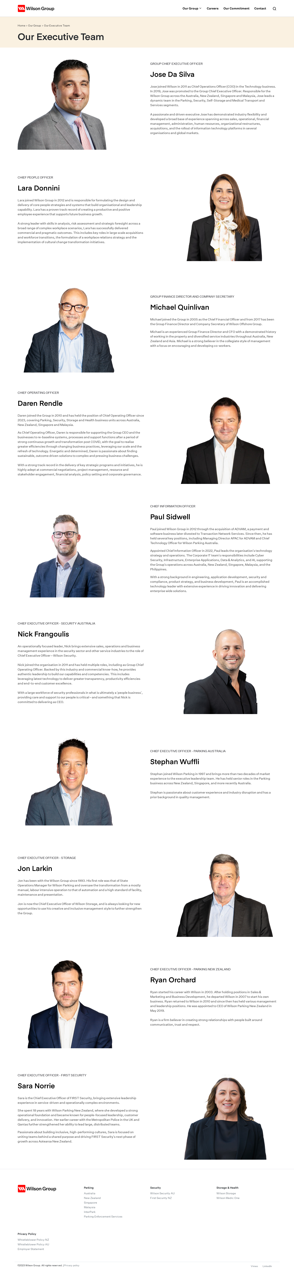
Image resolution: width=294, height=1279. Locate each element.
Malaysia (89, 1207)
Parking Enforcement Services (103, 1216)
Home (21, 25)
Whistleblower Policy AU (33, 1244)
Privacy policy (71, 1265)
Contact (260, 8)
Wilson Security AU (162, 1193)
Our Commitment (236, 8)
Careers (213, 8)
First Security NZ (161, 1198)
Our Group (192, 8)
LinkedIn (267, 1266)
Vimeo (254, 1266)
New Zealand (92, 1198)
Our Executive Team (57, 25)
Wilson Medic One (228, 1198)
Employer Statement (31, 1249)
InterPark (90, 1211)
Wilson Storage (226, 1193)
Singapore (90, 1202)
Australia (89, 1193)
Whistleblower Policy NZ (33, 1239)
